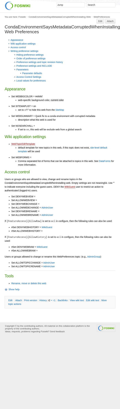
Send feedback (57, 331)
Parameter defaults (32, 73)
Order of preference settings (30, 58)
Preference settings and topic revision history (39, 62)
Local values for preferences (31, 80)
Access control (18, 47)
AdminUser (47, 207)
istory (43, 300)
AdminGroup (93, 256)
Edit (100, 21)
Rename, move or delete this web (28, 283)
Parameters (22, 69)
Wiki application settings (23, 43)
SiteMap (59, 110)
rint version (30, 300)
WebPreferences (102, 17)
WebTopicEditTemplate (23, 144)
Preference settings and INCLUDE (34, 65)
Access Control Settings (28, 77)
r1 (54, 300)
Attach (110, 21)
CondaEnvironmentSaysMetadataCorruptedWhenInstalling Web (60, 17)
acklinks (63, 300)
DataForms (104, 161)
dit (10, 300)
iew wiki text (77, 300)
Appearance (17, 40)
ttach (18, 300)
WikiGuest (70, 186)
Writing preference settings (24, 51)
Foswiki (22, 17)
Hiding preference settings (30, 54)
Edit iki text (92, 300)
